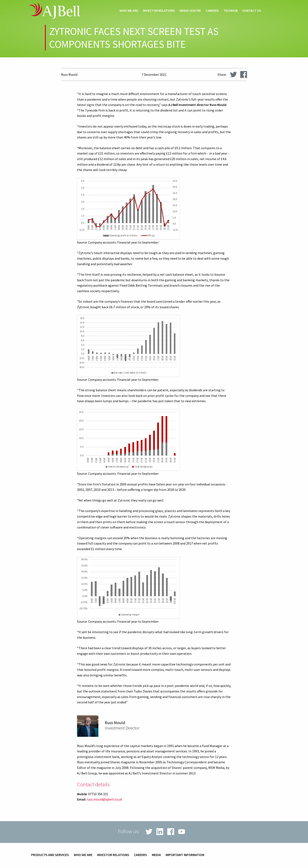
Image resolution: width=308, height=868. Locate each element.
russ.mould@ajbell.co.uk (104, 799)
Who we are (129, 11)
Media (156, 855)
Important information (185, 855)
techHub (231, 11)
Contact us (251, 11)
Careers (212, 11)
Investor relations (159, 11)
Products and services (50, 855)
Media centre (190, 11)
